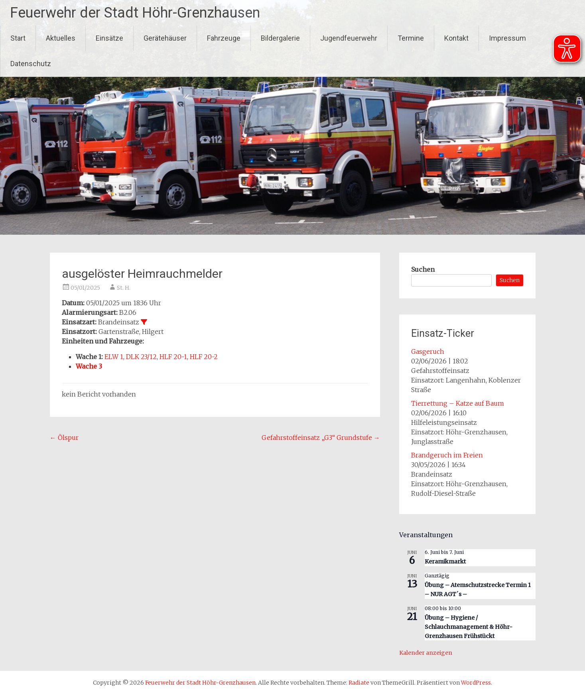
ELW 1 (113, 357)
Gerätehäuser (165, 38)
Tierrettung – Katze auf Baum (457, 403)
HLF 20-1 (173, 357)
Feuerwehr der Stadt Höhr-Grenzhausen (135, 12)
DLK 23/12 (141, 357)
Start (18, 38)
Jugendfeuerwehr (348, 38)
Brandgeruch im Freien (447, 455)
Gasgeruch (427, 351)
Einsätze (109, 38)
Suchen (423, 269)
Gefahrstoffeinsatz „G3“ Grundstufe (321, 438)
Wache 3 (89, 366)
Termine (411, 38)
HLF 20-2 (204, 357)
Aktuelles (60, 38)
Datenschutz (30, 63)
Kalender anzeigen (425, 652)
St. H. (123, 287)
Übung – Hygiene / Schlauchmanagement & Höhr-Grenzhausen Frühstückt (468, 626)
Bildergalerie (280, 38)
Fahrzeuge (223, 38)
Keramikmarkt (445, 561)
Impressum (507, 38)
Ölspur (64, 438)
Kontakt (456, 38)
